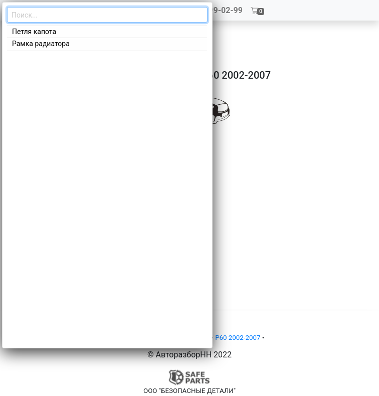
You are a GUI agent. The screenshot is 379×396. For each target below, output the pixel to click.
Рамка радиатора (41, 44)
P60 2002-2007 (237, 337)
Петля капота (34, 32)
